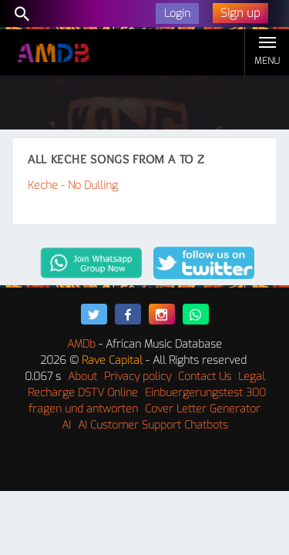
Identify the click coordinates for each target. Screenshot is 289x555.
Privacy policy (137, 376)
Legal (251, 376)
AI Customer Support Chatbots (153, 425)
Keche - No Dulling (73, 185)
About (82, 376)
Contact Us (204, 376)
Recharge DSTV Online (83, 392)
